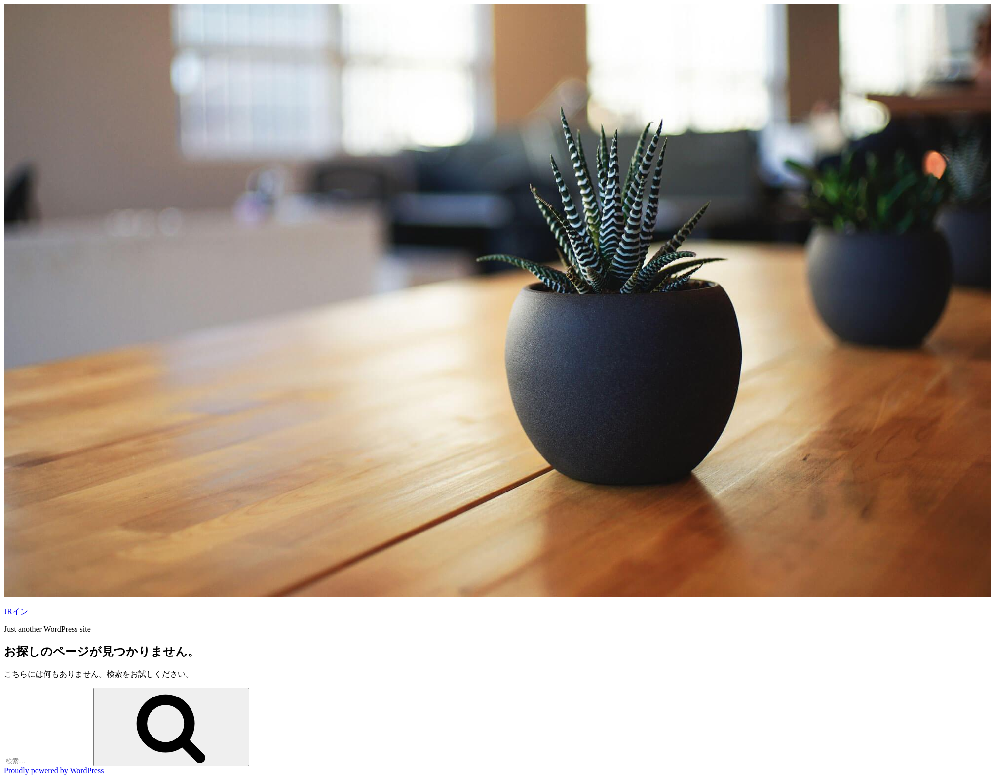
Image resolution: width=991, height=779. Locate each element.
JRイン (16, 611)
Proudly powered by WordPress (54, 770)
